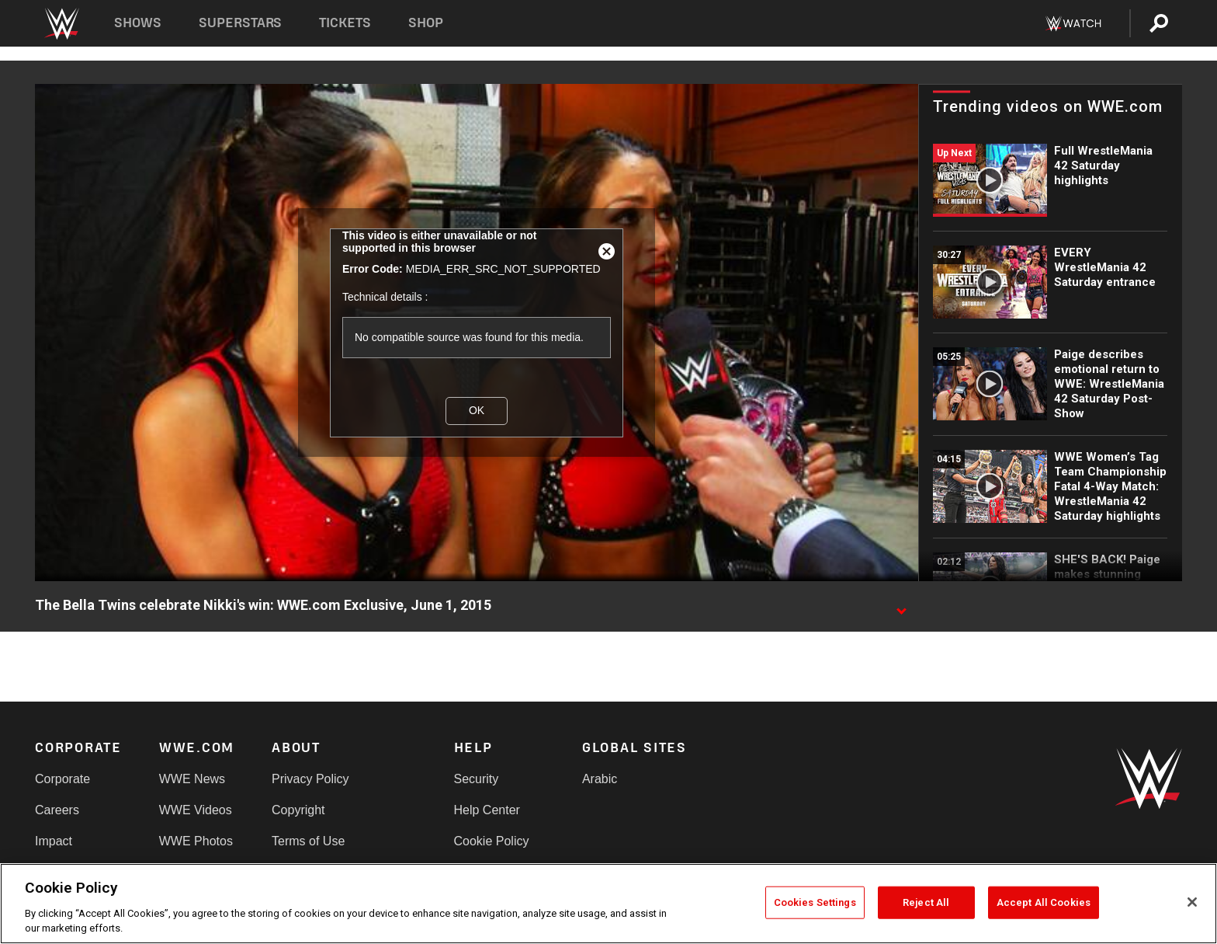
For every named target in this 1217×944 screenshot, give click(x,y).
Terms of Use (308, 841)
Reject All (926, 902)
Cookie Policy (491, 841)
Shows (137, 23)
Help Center (487, 810)
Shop (425, 23)
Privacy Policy (310, 779)
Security (476, 779)
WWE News (192, 779)
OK (476, 410)
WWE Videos (195, 810)
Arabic (599, 779)
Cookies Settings (815, 902)
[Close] (1192, 902)
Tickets (345, 23)
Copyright (298, 810)
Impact (53, 841)
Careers (57, 810)
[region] (608, 903)
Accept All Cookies (1043, 902)
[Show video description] (901, 606)
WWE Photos (196, 841)
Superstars (241, 23)
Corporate (62, 779)
